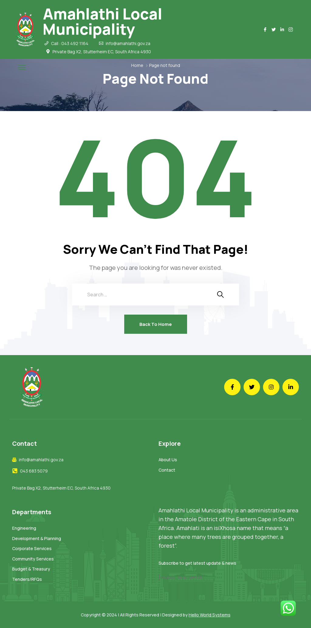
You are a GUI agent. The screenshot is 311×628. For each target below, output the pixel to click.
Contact (167, 470)
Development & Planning (36, 538)
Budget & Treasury (31, 569)
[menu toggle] (22, 67)
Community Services (33, 559)
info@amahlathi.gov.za (128, 43)
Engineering (24, 528)
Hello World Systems (210, 615)
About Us (168, 459)
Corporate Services (32, 548)
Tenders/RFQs (27, 579)
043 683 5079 (34, 471)
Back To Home (155, 324)
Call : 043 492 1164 (69, 43)
